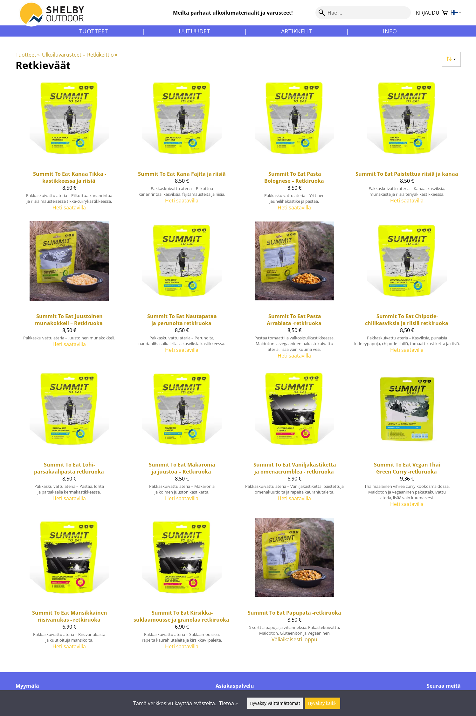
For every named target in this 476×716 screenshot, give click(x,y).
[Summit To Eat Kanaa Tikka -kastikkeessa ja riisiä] (69, 147)
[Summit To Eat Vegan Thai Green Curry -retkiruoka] (407, 440)
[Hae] (363, 12)
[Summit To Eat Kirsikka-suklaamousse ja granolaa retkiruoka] (182, 586)
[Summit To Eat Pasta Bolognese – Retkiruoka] (294, 147)
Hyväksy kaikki (323, 703)
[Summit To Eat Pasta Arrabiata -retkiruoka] (294, 292)
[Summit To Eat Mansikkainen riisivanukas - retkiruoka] (69, 586)
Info (390, 31)
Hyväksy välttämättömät (275, 703)
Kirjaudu (427, 12)
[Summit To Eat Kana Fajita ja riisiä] (182, 147)
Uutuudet (194, 31)
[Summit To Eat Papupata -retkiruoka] (294, 586)
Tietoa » (228, 703)
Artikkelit (296, 31)
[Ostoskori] (445, 13)
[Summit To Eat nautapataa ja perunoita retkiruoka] (182, 292)
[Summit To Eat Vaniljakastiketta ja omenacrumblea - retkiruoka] (294, 440)
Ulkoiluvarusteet (63, 54)
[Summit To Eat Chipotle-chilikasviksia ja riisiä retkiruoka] (407, 292)
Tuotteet (93, 31)
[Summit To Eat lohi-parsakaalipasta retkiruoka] (69, 440)
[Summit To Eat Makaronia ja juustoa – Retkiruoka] (182, 440)
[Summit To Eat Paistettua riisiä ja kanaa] (407, 147)
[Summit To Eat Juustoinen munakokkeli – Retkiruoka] (69, 292)
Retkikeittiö (102, 54)
